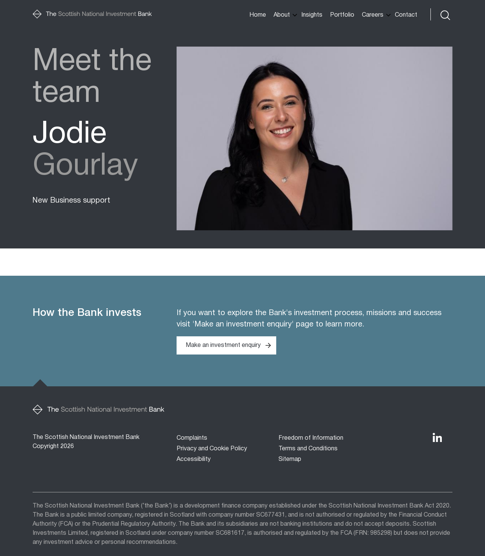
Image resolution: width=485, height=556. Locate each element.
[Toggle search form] (444, 14)
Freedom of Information (310, 438)
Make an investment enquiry (223, 345)
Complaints (192, 438)
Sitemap (289, 459)
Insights (311, 15)
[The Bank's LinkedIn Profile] (437, 437)
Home (257, 15)
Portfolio (342, 15)
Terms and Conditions (308, 448)
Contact (406, 15)
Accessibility (194, 459)
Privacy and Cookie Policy (212, 448)
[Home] (92, 14)
